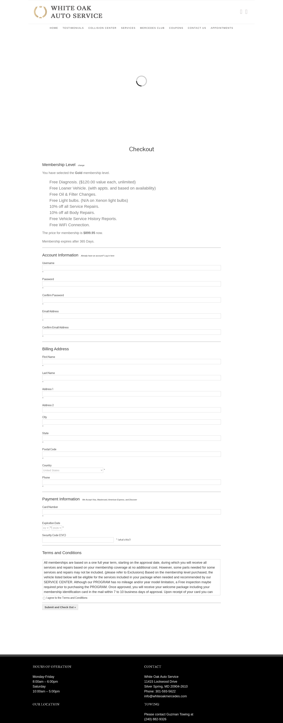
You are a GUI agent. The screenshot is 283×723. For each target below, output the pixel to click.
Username (48, 263)
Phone (46, 477)
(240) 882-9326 (155, 719)
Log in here (109, 256)
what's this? (124, 539)
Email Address (50, 311)
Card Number (50, 507)
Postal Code (49, 449)
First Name (48, 357)
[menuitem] (56, 27)
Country (46, 465)
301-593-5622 (165, 691)
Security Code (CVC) (54, 535)
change (81, 165)
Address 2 (48, 405)
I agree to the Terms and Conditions (65, 597)
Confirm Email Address (55, 327)
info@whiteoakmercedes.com (165, 696)
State (45, 433)
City (44, 417)
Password (48, 279)
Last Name (48, 373)
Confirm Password (53, 295)
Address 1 (47, 389)
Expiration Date (51, 523)
